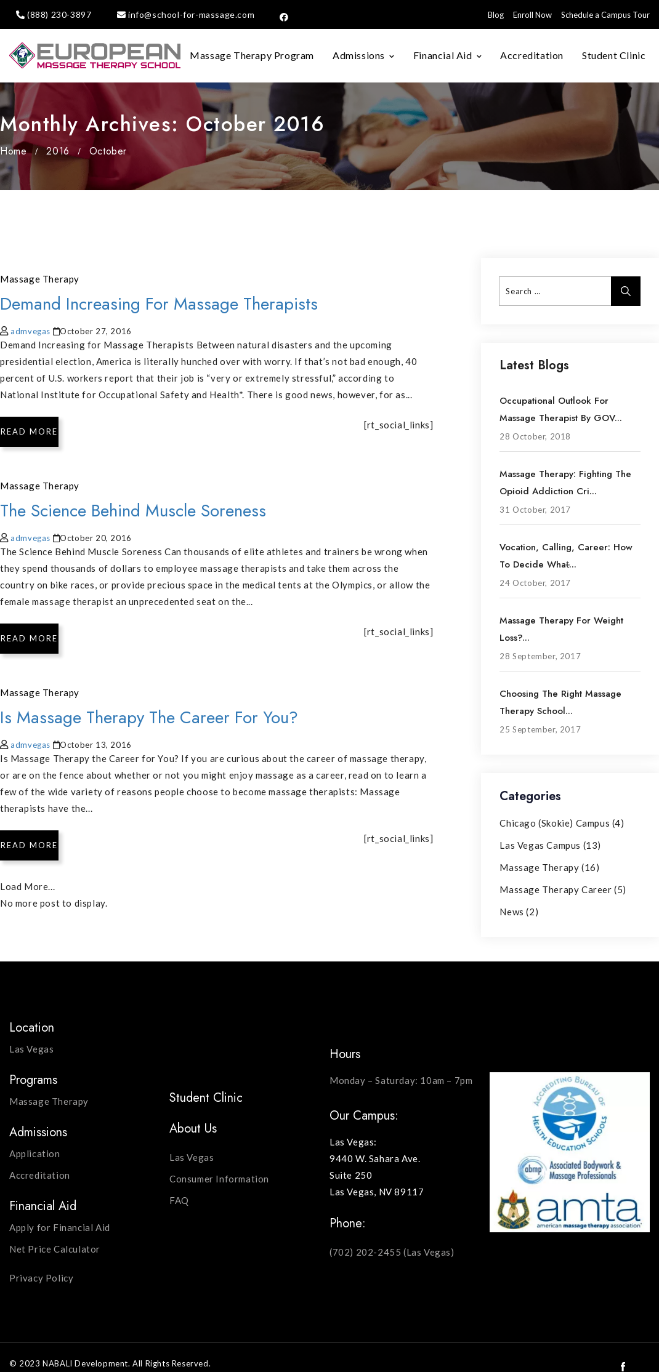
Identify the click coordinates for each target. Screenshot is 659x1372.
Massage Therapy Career (555, 889)
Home (13, 151)
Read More (29, 431)
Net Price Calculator (54, 1248)
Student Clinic (613, 55)
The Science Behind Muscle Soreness (133, 510)
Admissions (359, 55)
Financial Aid (442, 55)
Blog (496, 15)
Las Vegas (31, 1048)
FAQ (179, 1200)
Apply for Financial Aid (59, 1227)
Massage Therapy (39, 278)
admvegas (30, 331)
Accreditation (532, 55)
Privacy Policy (41, 1277)
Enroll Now (532, 15)
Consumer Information (219, 1178)
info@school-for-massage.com (191, 14)
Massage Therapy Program (252, 55)
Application (34, 1153)
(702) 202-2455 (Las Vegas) (392, 1252)
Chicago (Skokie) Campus (554, 822)
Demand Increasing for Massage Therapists (159, 303)
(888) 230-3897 (59, 14)
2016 (57, 151)
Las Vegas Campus (540, 845)
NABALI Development (85, 1363)
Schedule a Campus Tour (605, 15)
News (511, 911)
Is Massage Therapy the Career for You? (149, 717)
